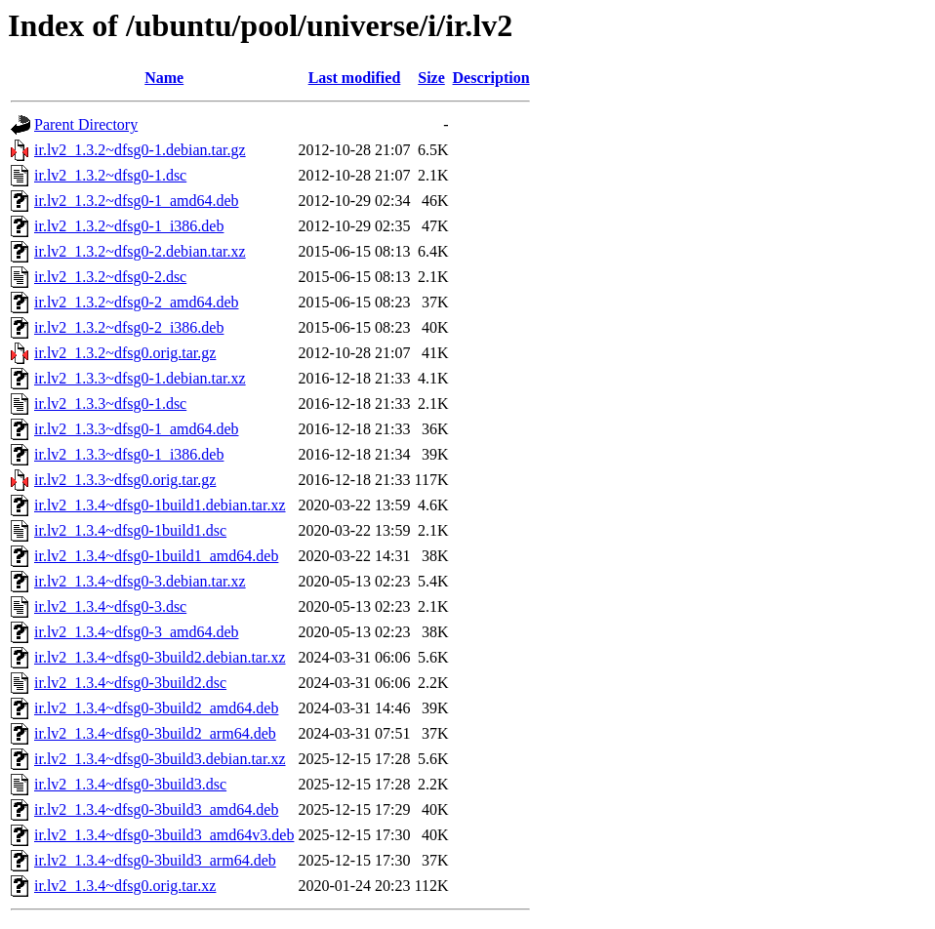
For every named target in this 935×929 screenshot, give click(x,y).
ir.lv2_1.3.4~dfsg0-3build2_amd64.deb (156, 708)
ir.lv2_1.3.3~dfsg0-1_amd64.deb (136, 429)
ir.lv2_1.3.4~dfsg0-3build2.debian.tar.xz (160, 657)
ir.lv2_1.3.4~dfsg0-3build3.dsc (130, 784)
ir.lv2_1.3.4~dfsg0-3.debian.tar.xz (140, 581)
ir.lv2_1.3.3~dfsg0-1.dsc (110, 403)
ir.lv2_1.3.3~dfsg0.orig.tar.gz (125, 479)
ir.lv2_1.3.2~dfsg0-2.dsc (110, 276)
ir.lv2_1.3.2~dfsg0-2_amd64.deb (136, 302)
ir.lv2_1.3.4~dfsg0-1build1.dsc (130, 530)
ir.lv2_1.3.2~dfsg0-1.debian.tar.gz (140, 149)
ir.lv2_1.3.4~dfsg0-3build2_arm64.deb (155, 733)
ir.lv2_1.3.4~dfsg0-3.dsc (110, 606)
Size (431, 77)
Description (491, 77)
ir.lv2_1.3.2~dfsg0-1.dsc (110, 175)
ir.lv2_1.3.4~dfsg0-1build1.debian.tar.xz (160, 505)
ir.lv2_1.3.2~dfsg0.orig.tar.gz (125, 352)
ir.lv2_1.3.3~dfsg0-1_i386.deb (129, 454)
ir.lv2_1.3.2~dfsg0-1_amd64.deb (136, 200)
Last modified (354, 77)
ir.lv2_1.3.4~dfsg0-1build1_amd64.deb (156, 555)
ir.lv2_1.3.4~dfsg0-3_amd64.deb (136, 632)
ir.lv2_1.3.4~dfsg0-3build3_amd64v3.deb (164, 835)
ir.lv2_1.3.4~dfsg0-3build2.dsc (130, 682)
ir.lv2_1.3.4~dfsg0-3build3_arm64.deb (155, 860)
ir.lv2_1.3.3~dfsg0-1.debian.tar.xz (140, 378)
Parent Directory (86, 124)
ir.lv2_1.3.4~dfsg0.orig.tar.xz (125, 885)
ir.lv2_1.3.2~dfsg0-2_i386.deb (129, 327)
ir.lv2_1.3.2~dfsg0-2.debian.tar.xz (140, 251)
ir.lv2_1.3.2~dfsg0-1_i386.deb (129, 226)
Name (163, 77)
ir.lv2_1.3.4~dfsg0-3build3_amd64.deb (156, 809)
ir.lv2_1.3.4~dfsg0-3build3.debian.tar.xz (160, 758)
